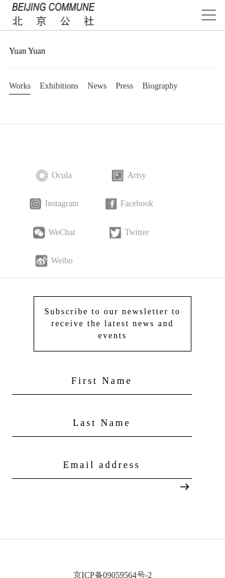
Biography (160, 86)
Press (125, 86)
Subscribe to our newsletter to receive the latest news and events (112, 322)
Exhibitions (59, 86)
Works (20, 86)
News (97, 86)
